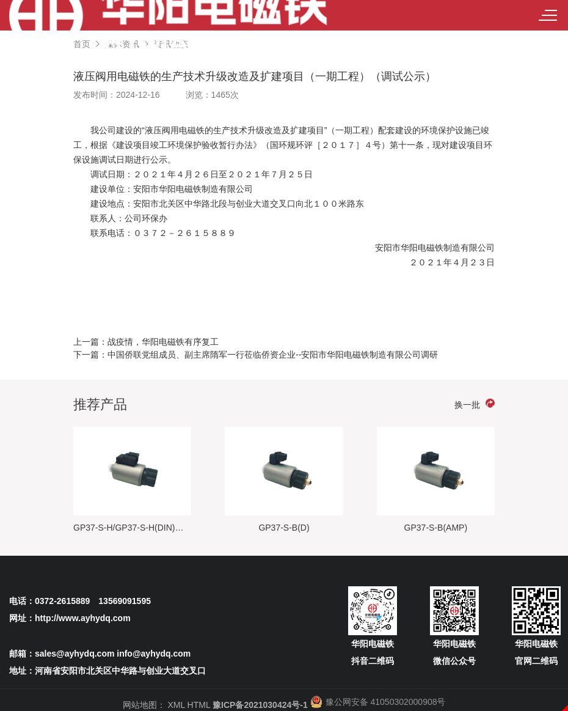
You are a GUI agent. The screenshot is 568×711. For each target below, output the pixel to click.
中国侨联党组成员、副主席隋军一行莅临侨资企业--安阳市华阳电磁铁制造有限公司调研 (272, 354)
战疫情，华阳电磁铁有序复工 (163, 342)
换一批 (474, 404)
